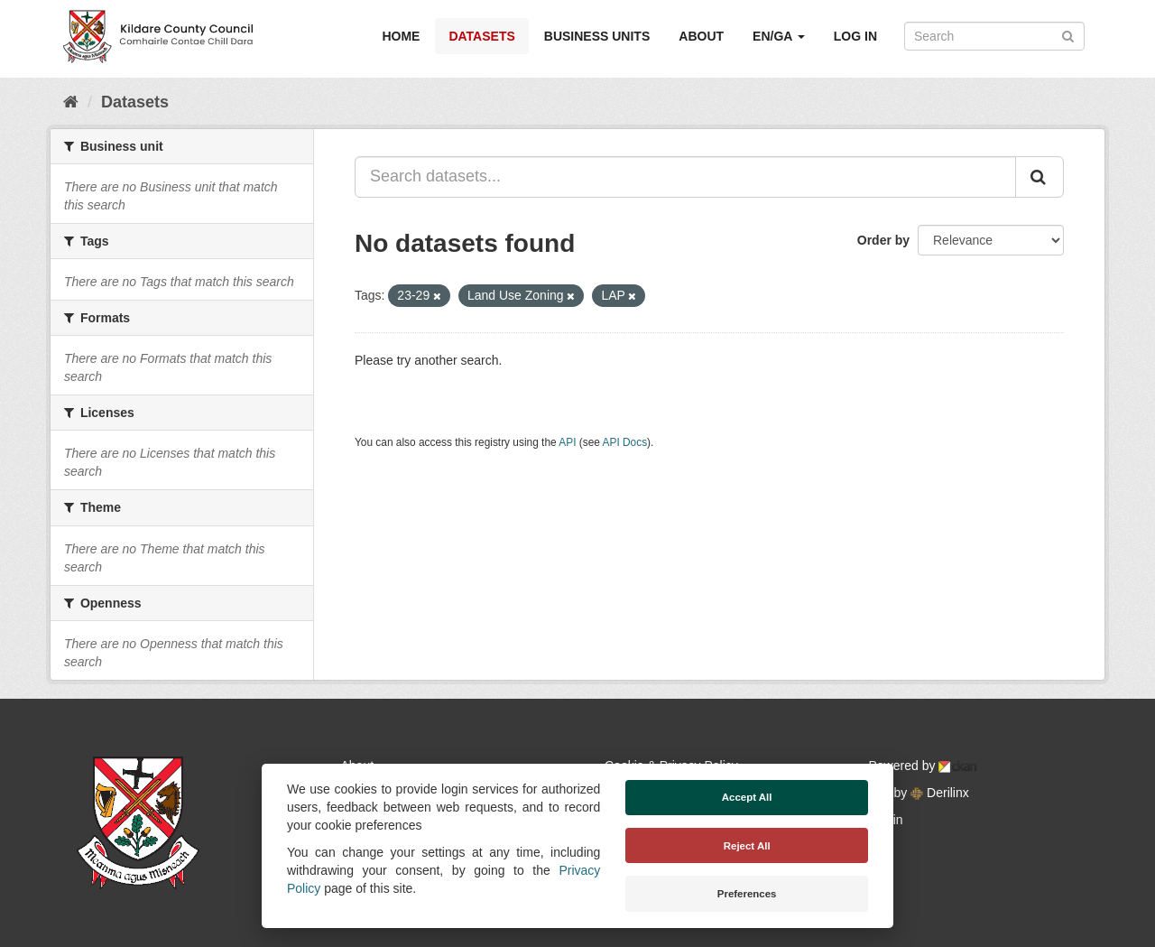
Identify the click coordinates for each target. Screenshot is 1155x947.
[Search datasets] (994, 36)
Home (401, 36)
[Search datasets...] (685, 177)
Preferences (747, 893)
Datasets (481, 36)
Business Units (597, 36)
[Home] (71, 102)
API (567, 442)
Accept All (747, 797)
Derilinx (939, 792)
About (701, 36)
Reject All (747, 845)
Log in (855, 36)
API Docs (625, 442)
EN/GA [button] (779, 36)
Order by (883, 240)
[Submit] (1068, 34)
